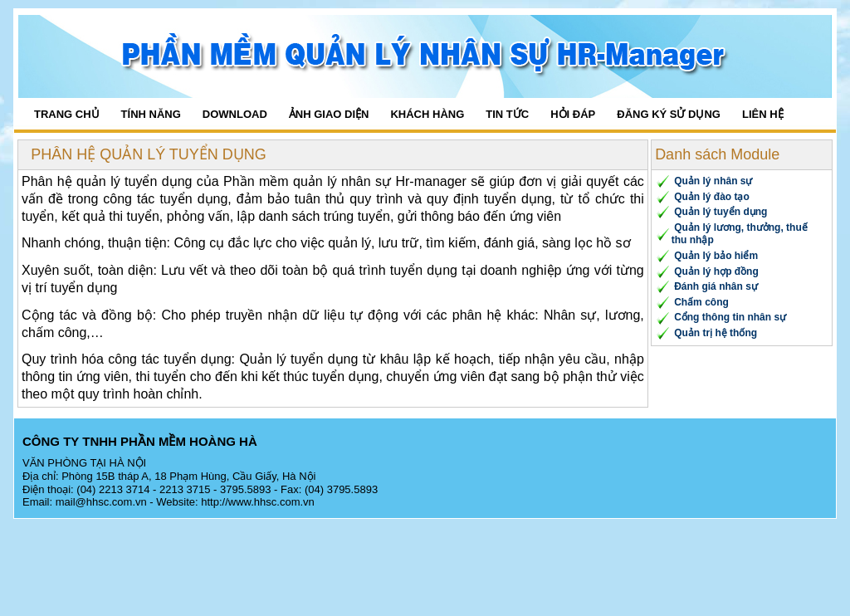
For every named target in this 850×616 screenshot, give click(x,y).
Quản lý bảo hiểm (716, 256)
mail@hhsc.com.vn (101, 502)
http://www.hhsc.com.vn (258, 502)
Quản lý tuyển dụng (720, 212)
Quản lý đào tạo (712, 197)
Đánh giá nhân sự (716, 286)
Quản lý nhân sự (713, 181)
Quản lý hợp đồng (716, 271)
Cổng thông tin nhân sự (730, 317)
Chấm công (701, 302)
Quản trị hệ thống (715, 333)
